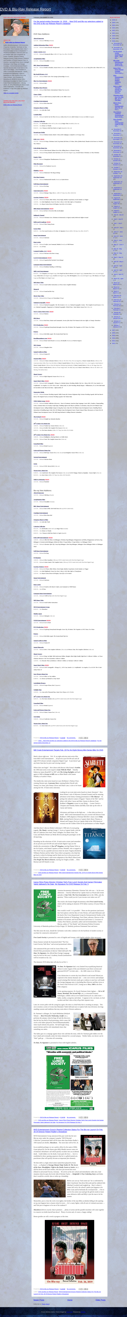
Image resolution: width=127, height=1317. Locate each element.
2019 (114, 38)
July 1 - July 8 (118, 223)
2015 (114, 335)
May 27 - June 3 (118, 244)
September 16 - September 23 (118, 182)
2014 (114, 338)
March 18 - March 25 (116, 283)
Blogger (83, 1312)
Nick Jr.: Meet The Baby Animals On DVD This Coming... (117, 89)
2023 (114, 28)
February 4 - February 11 (117, 309)
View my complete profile (11, 93)
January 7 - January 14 (116, 326)
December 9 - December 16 (117, 130)
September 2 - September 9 (117, 194)
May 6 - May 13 (118, 257)
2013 (114, 341)
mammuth (70, 1312)
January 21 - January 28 (117, 317)
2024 (114, 25)
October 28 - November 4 (117, 155)
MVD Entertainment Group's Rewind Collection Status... (118, 79)
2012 (114, 343)
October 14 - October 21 (117, 164)
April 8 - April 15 (118, 274)
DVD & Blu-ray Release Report (15, 42)
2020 (114, 35)
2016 (114, 333)
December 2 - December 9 (117, 134)
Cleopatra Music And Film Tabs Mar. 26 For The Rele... (118, 98)
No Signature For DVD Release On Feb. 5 (69, 1122)
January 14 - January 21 (117, 321)
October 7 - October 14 (116, 168)
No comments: (71, 738)
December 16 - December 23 (118, 48)
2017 (114, 330)
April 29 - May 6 (118, 261)
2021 (114, 33)
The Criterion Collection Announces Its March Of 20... (118, 114)
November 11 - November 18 (118, 147)
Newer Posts (39, 1300)
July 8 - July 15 (118, 219)
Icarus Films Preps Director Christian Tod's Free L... (118, 70)
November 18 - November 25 (118, 142)
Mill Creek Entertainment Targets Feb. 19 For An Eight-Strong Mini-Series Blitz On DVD (68, 750)
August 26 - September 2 (117, 198)
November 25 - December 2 (118, 138)
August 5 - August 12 (116, 211)
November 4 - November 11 (117, 151)
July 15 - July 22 (119, 215)
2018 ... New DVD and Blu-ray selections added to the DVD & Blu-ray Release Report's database (67, 740)
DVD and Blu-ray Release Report (48, 872)
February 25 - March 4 (117, 296)
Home (69, 1300)
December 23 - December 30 (118, 44)
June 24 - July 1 (118, 227)
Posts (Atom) (46, 1304)
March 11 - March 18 (116, 287)
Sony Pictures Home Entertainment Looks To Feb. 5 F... (118, 123)
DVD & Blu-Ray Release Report (25, 9)
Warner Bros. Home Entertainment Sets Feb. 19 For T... (118, 106)
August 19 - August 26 (117, 202)
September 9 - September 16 (117, 188)
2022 (114, 30)
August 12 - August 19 (117, 207)
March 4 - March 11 (116, 292)
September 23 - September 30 (118, 176)
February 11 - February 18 (117, 304)
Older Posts (101, 1300)
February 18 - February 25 (117, 300)
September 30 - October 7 (118, 172)
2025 (114, 22)
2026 (114, 20)
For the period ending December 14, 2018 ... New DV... (118, 55)
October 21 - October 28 (117, 159)
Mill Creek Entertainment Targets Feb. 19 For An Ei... (118, 63)
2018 (114, 41)
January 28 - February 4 (117, 313)
